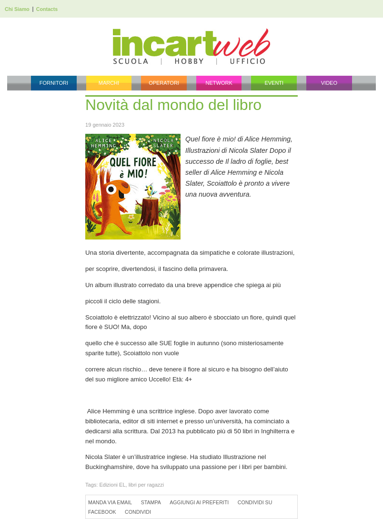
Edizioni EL (112, 485)
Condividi (138, 512)
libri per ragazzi (146, 485)
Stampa (151, 502)
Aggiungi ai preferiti (199, 502)
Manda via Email (110, 502)
